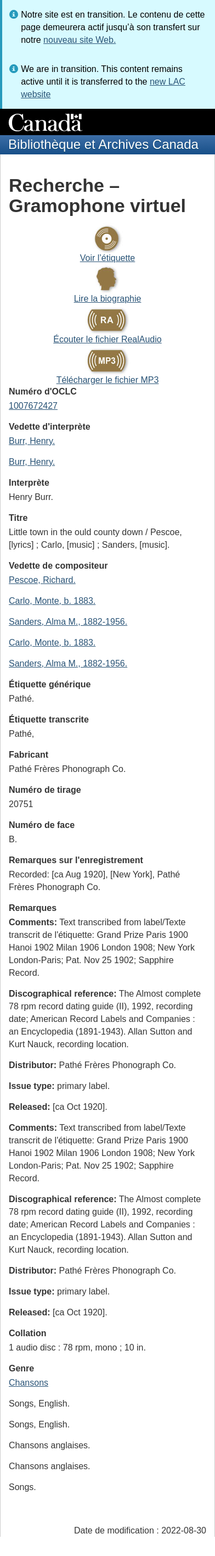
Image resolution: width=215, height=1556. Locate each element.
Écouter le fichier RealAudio (107, 339)
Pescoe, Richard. (42, 580)
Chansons (28, 1382)
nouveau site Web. (79, 40)
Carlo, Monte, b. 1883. (52, 600)
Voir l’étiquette (107, 258)
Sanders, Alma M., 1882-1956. (68, 621)
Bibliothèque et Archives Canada (103, 144)
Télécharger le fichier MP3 (107, 380)
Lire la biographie (108, 298)
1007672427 (33, 405)
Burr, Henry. (32, 441)
